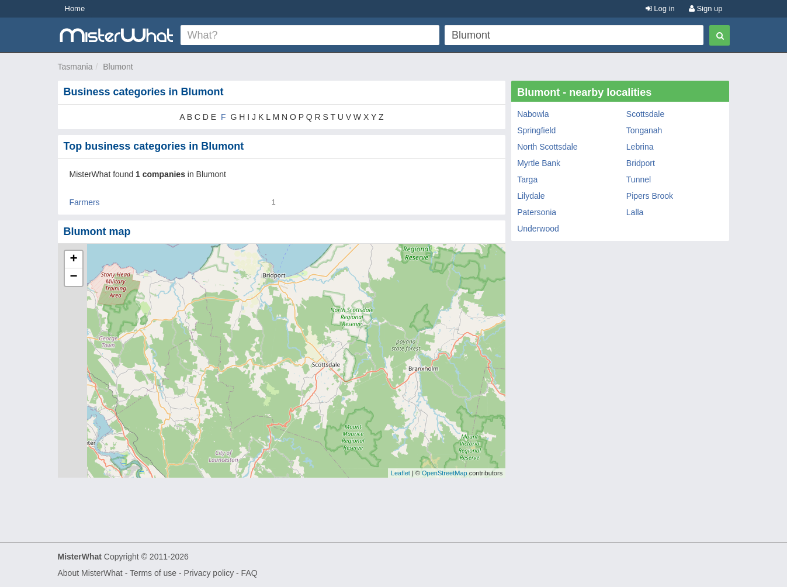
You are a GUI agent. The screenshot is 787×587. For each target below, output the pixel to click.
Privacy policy (209, 573)
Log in (660, 8)
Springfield (536, 130)
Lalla (635, 212)
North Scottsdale (547, 146)
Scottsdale (645, 114)
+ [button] (73, 259)
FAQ (249, 573)
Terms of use (153, 573)
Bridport (640, 163)
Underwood (538, 228)
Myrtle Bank (538, 163)
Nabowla (533, 114)
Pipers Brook (649, 196)
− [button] (73, 277)
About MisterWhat (90, 573)
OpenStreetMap (444, 472)
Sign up (706, 8)
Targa (527, 179)
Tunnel (638, 179)
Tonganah (644, 130)
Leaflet (400, 472)
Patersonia (536, 212)
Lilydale (531, 196)
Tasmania (75, 66)
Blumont (118, 66)
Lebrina (640, 146)
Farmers (85, 202)
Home (75, 8)
